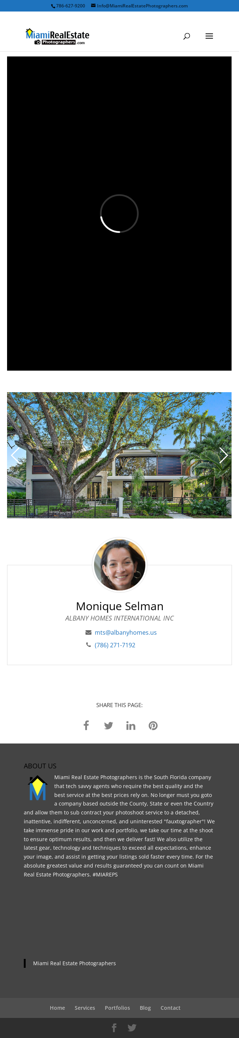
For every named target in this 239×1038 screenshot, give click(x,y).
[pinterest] (153, 724)
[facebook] (86, 724)
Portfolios (117, 1007)
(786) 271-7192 (115, 645)
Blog (145, 1007)
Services (85, 1007)
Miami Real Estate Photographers (74, 963)
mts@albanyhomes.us (126, 632)
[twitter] (108, 724)
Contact (171, 1007)
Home (57, 1007)
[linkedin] (130, 724)
